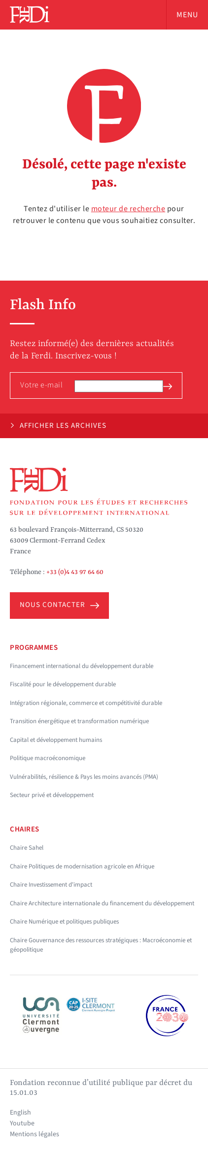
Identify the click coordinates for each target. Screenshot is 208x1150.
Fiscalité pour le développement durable (63, 684)
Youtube (22, 1123)
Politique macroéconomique (47, 758)
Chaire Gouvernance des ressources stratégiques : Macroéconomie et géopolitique (101, 945)
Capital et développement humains (56, 739)
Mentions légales (34, 1134)
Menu (187, 14)
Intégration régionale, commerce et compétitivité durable (86, 703)
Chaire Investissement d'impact (51, 884)
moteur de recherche (128, 208)
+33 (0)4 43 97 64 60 (75, 572)
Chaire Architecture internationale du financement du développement (102, 903)
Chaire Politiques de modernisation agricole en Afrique (82, 866)
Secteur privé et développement (52, 795)
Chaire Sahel (26, 847)
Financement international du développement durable (81, 666)
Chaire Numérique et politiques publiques (64, 921)
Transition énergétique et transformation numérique (79, 721)
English (20, 1113)
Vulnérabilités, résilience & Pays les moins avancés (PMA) (84, 776)
